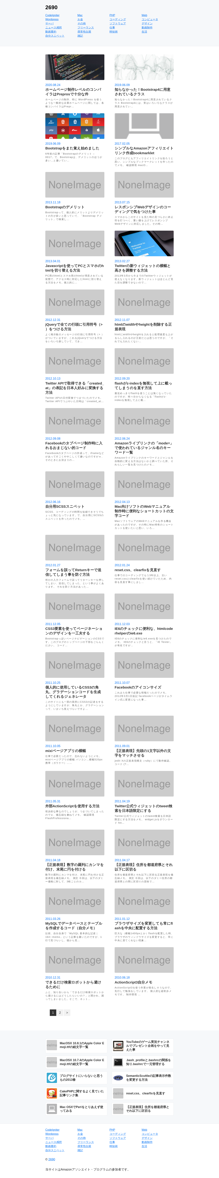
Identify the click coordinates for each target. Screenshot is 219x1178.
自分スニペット (55, 35)
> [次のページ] (67, 1012)
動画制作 (147, 27)
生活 (144, 31)
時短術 (114, 31)
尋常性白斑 (84, 31)
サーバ (49, 23)
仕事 (112, 27)
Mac (80, 15)
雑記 (80, 35)
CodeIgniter (52, 15)
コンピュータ (150, 19)
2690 (51, 7)
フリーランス (86, 27)
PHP (112, 15)
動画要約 (50, 31)
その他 (82, 23)
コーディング (118, 19)
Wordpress (52, 19)
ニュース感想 (53, 27)
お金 (80, 19)
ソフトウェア (118, 23)
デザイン (147, 23)
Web (144, 15)
